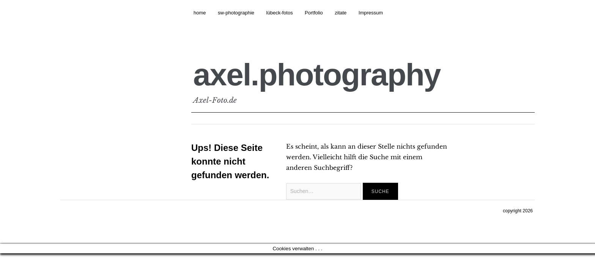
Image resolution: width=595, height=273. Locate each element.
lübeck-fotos (279, 13)
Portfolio (314, 13)
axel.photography (316, 74)
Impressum (371, 13)
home (200, 13)
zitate (340, 13)
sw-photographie (236, 13)
